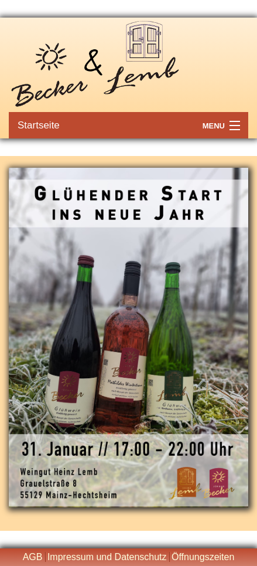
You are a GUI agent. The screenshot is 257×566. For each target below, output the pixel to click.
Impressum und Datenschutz (107, 557)
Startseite (39, 125)
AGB (33, 557)
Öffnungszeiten (203, 557)
